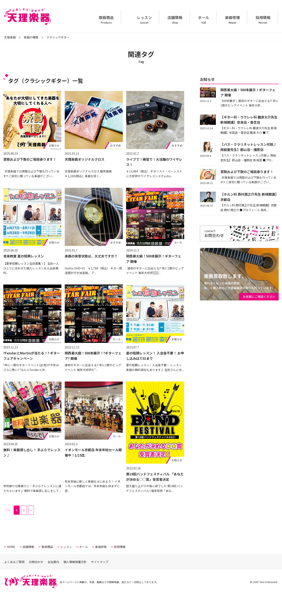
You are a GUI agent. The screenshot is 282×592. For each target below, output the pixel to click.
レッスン (144, 19)
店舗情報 (174, 19)
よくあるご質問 (14, 562)
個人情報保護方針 (75, 562)
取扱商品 (106, 19)
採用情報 (263, 19)
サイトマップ (99, 562)
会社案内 (53, 562)
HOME (11, 547)
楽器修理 (232, 19)
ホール (203, 19)
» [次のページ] (31, 510)
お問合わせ (36, 562)
